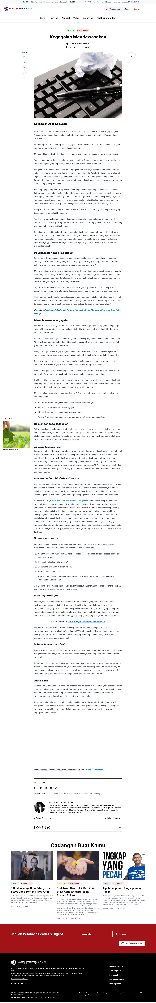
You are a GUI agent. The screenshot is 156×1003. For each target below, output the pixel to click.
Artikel (54, 18)
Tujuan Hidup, (73, 794)
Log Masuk (138, 9)
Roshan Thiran (82, 44)
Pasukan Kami (115, 976)
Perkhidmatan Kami (106, 18)
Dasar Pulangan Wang (29, 998)
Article (71, 31)
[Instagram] (25, 984)
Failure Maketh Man (93, 770)
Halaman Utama (116, 967)
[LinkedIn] (19, 984)
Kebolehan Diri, (60, 794)
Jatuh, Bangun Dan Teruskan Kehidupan (86, 622)
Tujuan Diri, (84, 794)
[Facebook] (12, 984)
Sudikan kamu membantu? (19, 979)
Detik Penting (94, 794)
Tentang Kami (115, 971)
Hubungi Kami (115, 984)
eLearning (88, 18)
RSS (54, 998)
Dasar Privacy (15, 998)
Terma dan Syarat (45, 998)
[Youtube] (22, 984)
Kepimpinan (82, 31)
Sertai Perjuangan (117, 980)
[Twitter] (15, 984)
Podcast (65, 18)
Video (76, 18)
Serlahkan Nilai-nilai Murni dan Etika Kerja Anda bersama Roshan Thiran (76, 892)
